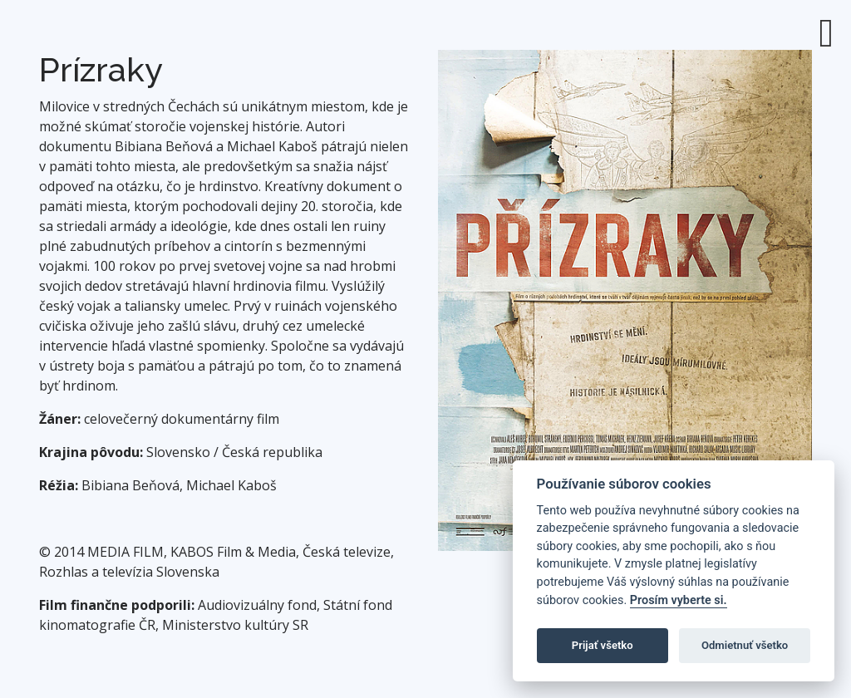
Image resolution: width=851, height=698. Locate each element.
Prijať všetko (602, 645)
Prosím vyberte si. (678, 600)
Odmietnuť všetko (744, 645)
